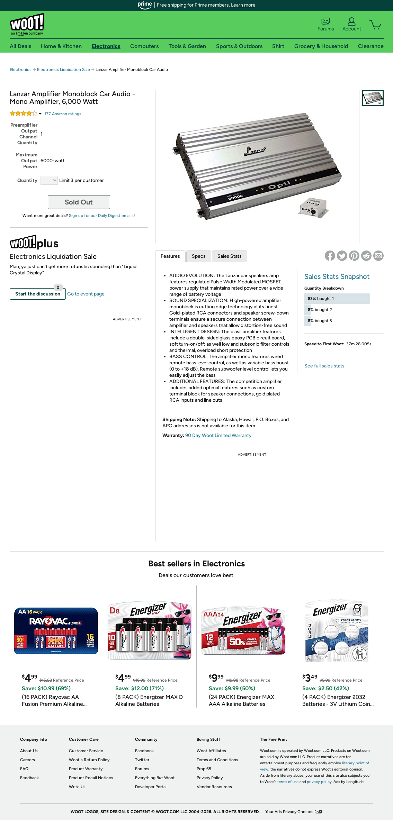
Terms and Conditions (217, 759)
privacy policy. (319, 782)
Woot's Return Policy (89, 759)
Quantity (27, 180)
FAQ (24, 768)
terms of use (287, 782)
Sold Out (79, 202)
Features (170, 256)
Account (351, 24)
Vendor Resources (214, 786)
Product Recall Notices (91, 777)
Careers (27, 759)
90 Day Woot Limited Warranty (218, 435)
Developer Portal (151, 786)
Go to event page (86, 294)
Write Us (77, 786)
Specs (199, 256)
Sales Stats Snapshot (337, 276)
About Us (29, 750)
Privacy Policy (210, 777)
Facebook (144, 750)
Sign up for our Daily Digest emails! (102, 215)
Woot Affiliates (211, 750)
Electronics (21, 69)
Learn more (243, 5)
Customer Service (86, 750)
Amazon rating (62, 113)
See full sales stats (324, 366)
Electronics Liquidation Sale (63, 69)
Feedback (29, 777)
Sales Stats (229, 256)
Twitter (142, 759)
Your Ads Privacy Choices (289, 811)
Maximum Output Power (26, 161)
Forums (326, 24)
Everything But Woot (155, 777)
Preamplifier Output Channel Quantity (23, 134)
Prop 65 (204, 768)
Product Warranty (85, 768)
